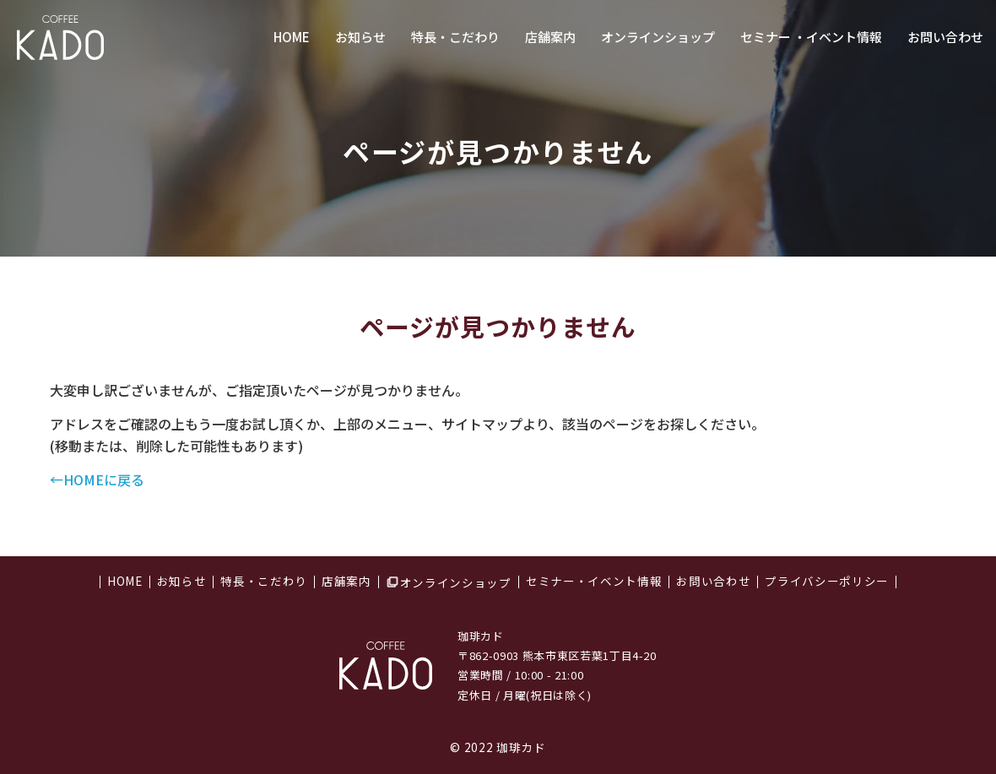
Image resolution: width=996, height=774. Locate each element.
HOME (291, 37)
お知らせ (360, 37)
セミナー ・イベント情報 (811, 37)
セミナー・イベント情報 (594, 582)
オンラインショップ (658, 37)
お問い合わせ (945, 37)
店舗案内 (550, 37)
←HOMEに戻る (97, 479)
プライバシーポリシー (827, 582)
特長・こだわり (455, 37)
